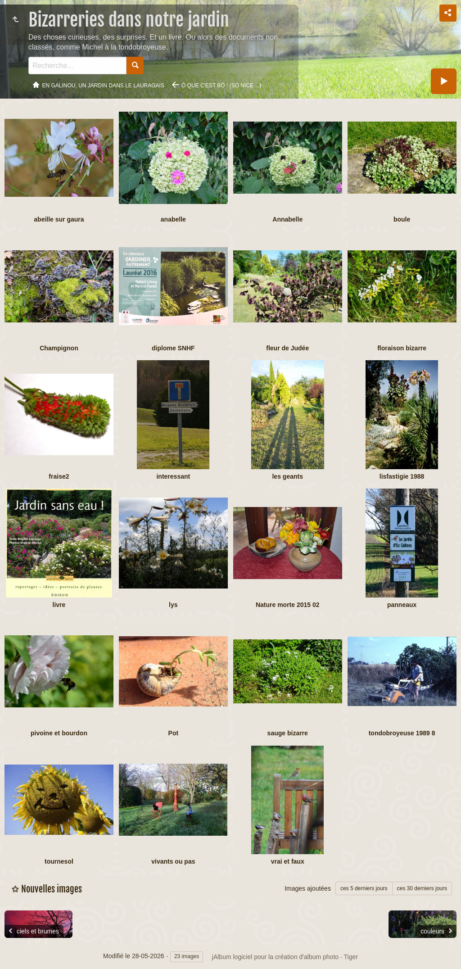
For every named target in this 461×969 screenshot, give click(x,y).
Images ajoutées (308, 888)
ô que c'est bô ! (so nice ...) (221, 85)
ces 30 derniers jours (422, 888)
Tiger (351, 956)
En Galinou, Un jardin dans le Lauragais (103, 85)
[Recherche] (77, 65)
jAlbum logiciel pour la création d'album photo (275, 956)
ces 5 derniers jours (364, 888)
